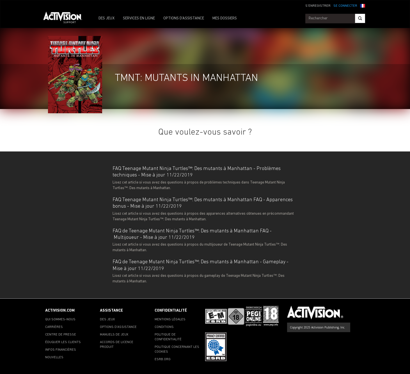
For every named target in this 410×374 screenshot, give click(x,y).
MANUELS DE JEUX (114, 334)
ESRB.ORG (163, 359)
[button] (362, 5)
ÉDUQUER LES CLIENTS (63, 342)
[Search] (360, 18)
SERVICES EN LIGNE (139, 18)
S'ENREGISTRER (318, 6)
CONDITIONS (164, 327)
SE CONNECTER (345, 6)
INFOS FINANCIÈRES (60, 350)
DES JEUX (106, 18)
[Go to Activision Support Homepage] (65, 19)
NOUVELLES (54, 357)
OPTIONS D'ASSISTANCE (183, 18)
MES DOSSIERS (224, 18)
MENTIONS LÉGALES (170, 319)
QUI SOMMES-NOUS (60, 319)
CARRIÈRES (54, 327)
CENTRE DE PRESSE (60, 334)
